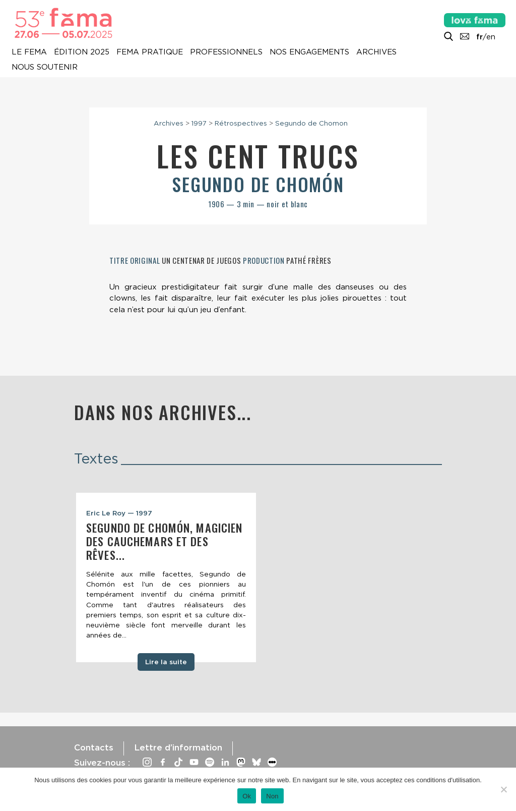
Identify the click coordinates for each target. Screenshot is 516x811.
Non (272, 796)
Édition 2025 (81, 51)
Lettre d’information (178, 747)
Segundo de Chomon (311, 123)
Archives (376, 51)
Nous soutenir (45, 67)
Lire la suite (166, 662)
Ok (246, 796)
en (490, 36)
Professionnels (226, 51)
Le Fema (29, 51)
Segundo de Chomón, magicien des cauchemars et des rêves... (164, 541)
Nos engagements (309, 51)
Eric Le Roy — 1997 (119, 513)
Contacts (93, 747)
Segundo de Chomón (258, 183)
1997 (199, 123)
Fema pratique (149, 51)
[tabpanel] (166, 577)
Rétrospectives (241, 123)
